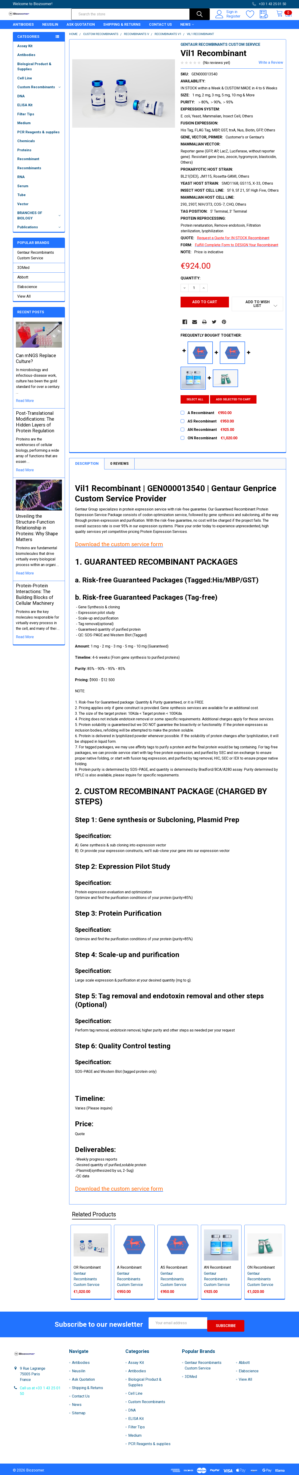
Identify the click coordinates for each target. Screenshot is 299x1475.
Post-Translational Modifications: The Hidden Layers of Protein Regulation (35, 426)
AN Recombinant (217, 1268)
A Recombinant (129, 1268)
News (187, 29)
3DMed (23, 272)
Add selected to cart (236, 400)
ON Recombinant (261, 1268)
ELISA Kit (24, 109)
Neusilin (50, 29)
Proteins (24, 154)
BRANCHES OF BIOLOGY (39, 220)
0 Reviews (119, 464)
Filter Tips (25, 118)
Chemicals (26, 145)
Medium (24, 127)
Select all (194, 400)
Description (87, 464)
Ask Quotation (81, 29)
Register (228, 19)
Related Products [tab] (94, 1214)
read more (25, 405)
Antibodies (23, 29)
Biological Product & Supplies (34, 71)
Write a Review (271, 66)
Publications (39, 231)
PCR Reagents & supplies (38, 136)
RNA (21, 181)
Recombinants (29, 172)
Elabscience (27, 291)
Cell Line (24, 82)
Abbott (22, 281)
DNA (21, 100)
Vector (22, 208)
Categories (28, 41)
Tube (21, 199)
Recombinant (28, 163)
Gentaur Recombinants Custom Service (35, 259)
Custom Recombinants (39, 91)
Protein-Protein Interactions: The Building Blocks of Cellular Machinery (35, 598)
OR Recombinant (87, 1268)
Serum (22, 190)
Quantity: (190, 282)
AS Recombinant (173, 1268)
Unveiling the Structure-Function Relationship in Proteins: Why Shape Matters (37, 531)
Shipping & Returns (122, 29)
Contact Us (160, 29)
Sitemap (78, 1410)
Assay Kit (24, 50)
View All (24, 300)
